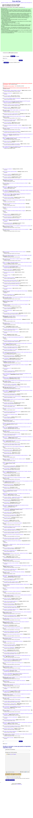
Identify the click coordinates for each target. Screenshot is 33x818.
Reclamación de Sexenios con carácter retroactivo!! (12, 396)
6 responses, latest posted (10, 177)
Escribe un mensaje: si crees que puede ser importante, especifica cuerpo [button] (13, 2)
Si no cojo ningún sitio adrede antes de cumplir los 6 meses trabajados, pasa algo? (18, 255)
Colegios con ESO (7, 687)
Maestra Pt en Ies (7, 487)
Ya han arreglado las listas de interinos (11, 652)
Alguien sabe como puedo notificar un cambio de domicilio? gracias (15, 315)
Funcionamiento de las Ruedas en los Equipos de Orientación (14, 587)
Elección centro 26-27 (7, 141)
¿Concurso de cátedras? (8, 168)
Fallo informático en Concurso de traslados (11, 313)
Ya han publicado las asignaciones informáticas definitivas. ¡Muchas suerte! (16, 584)
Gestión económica (7, 214)
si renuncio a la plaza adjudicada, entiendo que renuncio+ (13, 627)
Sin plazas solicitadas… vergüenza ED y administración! (13, 497)
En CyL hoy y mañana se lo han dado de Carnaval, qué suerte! (14, 203)
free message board (19, 787)
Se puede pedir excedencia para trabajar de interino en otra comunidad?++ (16, 229)
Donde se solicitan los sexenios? (9, 277)
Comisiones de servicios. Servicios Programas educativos (13, 534)
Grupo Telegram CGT (7, 368)
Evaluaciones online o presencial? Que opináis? (12, 282)
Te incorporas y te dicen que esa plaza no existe (12, 443)
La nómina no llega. (8, 274)
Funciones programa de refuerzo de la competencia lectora (14, 408)
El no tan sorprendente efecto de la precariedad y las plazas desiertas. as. (16, 455)
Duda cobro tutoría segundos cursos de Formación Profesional (14, 399)
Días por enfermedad (7, 307)
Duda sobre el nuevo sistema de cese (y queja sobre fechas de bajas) (15, 290)
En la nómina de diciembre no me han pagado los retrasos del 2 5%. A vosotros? (18, 225)
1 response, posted (9, 99)
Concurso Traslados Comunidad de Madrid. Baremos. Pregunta (14, 210)
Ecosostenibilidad (7, 468)
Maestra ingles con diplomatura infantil (10, 550)
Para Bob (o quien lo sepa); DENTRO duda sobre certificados (14, 571)
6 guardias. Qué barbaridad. (8, 402)
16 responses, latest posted (10, 132)
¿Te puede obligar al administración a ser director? (12, 701)
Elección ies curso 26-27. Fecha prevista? (11, 113)
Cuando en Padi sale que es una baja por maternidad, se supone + (15, 477)
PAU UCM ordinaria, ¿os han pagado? (10, 384)
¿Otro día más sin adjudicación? (9, 647)
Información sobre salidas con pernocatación (11, 331)
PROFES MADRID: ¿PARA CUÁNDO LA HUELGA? (12, 90)
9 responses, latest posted (10, 91)
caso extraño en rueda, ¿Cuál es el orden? (11, 581)
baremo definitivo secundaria (8, 737)
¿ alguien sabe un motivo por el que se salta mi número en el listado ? (16, 618)
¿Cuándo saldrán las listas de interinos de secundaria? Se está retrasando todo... (17, 666)
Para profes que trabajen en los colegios (10, 349)
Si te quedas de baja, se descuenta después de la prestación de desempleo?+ (17, 419)
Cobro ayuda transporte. (8, 288)
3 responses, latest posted (10, 139)
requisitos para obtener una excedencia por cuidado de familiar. (14, 207)
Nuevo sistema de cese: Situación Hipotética (11, 285)
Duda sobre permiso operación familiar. (10, 171)
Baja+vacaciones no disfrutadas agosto (10, 569)
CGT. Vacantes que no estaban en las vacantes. (12, 143)
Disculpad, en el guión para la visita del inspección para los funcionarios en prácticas (18, 179)
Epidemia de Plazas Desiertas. (9, 603)
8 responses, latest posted (10, 108)
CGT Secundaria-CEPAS (8, 310)
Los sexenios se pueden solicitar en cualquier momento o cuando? (15, 258)
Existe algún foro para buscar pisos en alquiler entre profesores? (14, 680)
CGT (4, 326)
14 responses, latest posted (10, 582)
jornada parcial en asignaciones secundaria (11, 631)
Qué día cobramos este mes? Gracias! (11, 280)
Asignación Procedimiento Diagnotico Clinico (11, 609)
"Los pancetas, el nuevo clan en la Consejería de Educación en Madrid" (16, 183)
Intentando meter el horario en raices (10, 405)
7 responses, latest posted (10, 267)
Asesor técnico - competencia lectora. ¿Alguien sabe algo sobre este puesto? (17, 544)
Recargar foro (29, 2)
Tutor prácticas (6, 520)
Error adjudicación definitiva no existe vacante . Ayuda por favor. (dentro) (16, 553)
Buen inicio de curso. (7, 517)
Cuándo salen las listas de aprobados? (11, 731)
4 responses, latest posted (10, 327)
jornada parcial (6, 625)
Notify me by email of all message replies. (13, 780)
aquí (24, 7)
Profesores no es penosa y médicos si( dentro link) (12, 591)
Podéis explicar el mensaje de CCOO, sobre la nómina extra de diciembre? (17, 300)
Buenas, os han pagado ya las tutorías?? (11, 346)
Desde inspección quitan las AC (9, 355)
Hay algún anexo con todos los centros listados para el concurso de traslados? (17, 322)
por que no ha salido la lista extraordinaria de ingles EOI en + (14, 337)
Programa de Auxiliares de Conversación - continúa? (12, 125)
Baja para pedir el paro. (8, 452)
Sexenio (5, 334)
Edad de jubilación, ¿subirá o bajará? (10, 703)
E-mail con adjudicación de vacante (10, 529)
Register (14, 754)
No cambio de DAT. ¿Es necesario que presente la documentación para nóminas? (17, 559)
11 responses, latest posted (11, 283)
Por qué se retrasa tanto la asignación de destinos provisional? (15, 697)
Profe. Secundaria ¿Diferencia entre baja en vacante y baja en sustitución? (16, 621)
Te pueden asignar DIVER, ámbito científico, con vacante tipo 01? (15, 110)
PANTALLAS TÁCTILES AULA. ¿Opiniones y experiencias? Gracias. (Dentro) (17, 386)
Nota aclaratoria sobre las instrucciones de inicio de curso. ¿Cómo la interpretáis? (17, 611)
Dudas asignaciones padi (8, 223)
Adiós (5, 556)
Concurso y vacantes (7, 174)
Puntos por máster (7, 474)
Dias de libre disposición (8, 216)
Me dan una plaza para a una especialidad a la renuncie (13, 641)
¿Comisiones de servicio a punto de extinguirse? (12, 131)
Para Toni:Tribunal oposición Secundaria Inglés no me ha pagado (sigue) (16, 127)
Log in (13, 56)
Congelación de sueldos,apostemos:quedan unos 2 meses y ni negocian (16, 364)
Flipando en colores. (7, 107)
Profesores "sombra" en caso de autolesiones (11, 104)
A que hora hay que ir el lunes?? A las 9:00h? (11, 531)
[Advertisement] (16, 42)
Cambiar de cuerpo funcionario (9, 370)
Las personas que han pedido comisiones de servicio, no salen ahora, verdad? (17, 637)
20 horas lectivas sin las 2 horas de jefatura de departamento (14, 446)
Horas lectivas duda (7, 499)
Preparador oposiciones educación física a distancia (12, 540)
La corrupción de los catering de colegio (10, 414)
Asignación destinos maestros (9, 728)
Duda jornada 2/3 (7, 502)
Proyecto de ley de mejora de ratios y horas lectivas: (12, 319)
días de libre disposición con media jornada (11, 340)
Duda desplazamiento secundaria (9, 719)
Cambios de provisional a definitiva (10, 644)
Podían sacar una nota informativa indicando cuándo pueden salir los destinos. (17, 684)
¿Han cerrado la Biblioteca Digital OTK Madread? (12, 98)
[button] (23, 775)
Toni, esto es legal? (7, 95)
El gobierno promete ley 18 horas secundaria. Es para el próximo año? (16, 430)
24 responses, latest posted (10, 604)
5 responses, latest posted (10, 96)
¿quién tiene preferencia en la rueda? (10, 606)
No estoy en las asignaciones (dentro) (10, 615)
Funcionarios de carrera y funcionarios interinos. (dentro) (13, 634)
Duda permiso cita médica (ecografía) (10, 119)
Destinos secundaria (7, 598)
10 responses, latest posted (10, 653)
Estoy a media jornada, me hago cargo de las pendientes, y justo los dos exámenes (18, 297)
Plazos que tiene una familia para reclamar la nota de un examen (15, 251)
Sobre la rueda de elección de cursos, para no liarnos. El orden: (14, 116)
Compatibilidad (6, 358)
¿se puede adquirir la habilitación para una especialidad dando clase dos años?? (17, 380)
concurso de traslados (7, 122)
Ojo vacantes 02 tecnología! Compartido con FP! (12, 411)
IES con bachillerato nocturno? (9, 547)
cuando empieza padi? (8, 512)
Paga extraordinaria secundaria (9, 272)
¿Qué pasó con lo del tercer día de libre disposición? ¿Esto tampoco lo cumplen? (18, 565)
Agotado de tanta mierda (8, 269)
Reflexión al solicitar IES (8, 93)
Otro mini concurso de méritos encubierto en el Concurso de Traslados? (16, 304)
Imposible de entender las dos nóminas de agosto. (13, 526)
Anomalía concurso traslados (8, 197)
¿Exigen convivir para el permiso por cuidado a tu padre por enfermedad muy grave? (18, 361)
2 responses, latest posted (10, 114)
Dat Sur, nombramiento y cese (9, 294)
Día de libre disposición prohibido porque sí (11, 329)
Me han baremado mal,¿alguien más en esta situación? (14, 662)
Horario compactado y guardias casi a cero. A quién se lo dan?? (14, 458)
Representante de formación (9, 484)
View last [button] (18, 91)
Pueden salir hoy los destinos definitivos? (11, 601)
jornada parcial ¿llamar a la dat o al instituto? (11, 538)
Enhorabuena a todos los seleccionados (10, 717)
